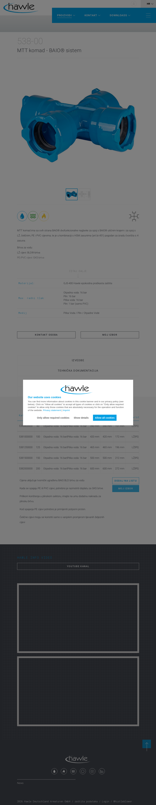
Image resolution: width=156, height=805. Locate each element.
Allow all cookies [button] (105, 417)
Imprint (66, 410)
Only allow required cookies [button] (53, 417)
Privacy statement (52, 410)
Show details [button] (81, 417)
